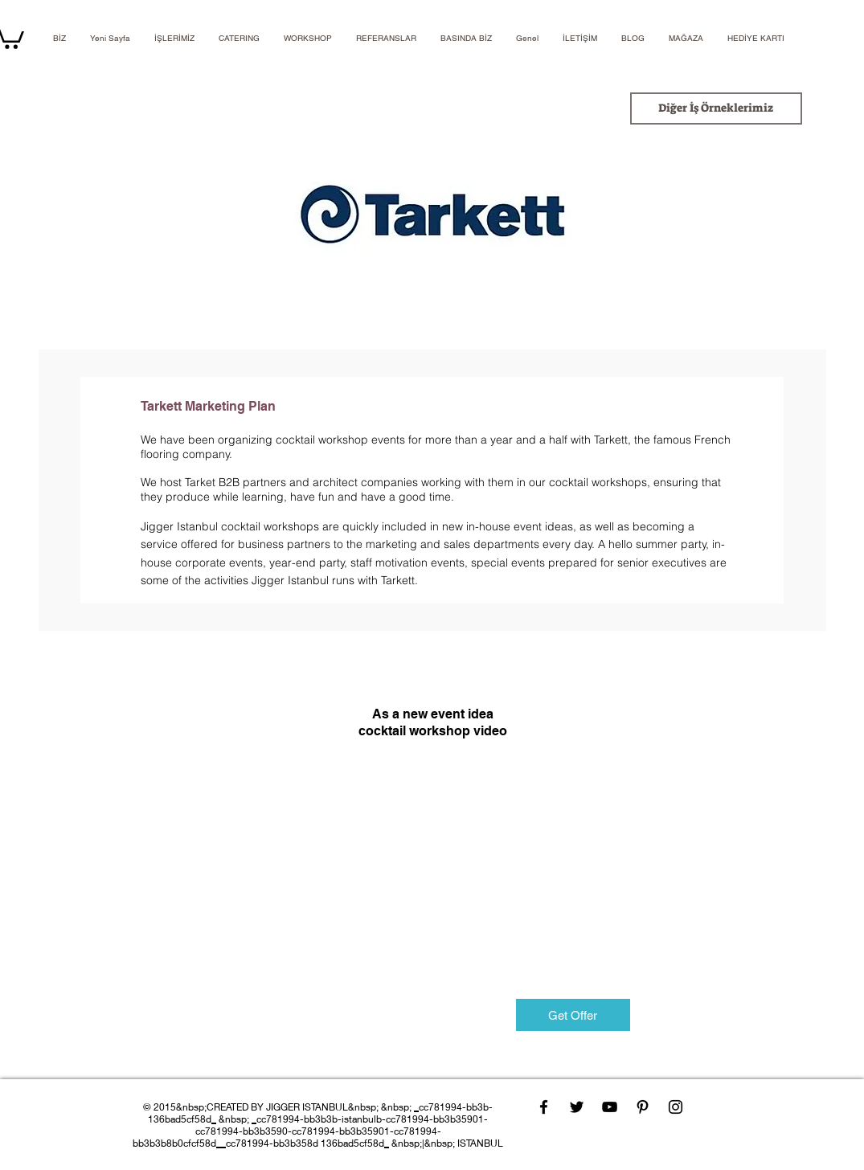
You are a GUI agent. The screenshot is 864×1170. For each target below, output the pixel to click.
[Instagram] (675, 1107)
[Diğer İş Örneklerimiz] (716, 108)
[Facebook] (543, 1107)
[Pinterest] (642, 1107)
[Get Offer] (573, 1015)
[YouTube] (609, 1107)
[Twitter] (576, 1107)
